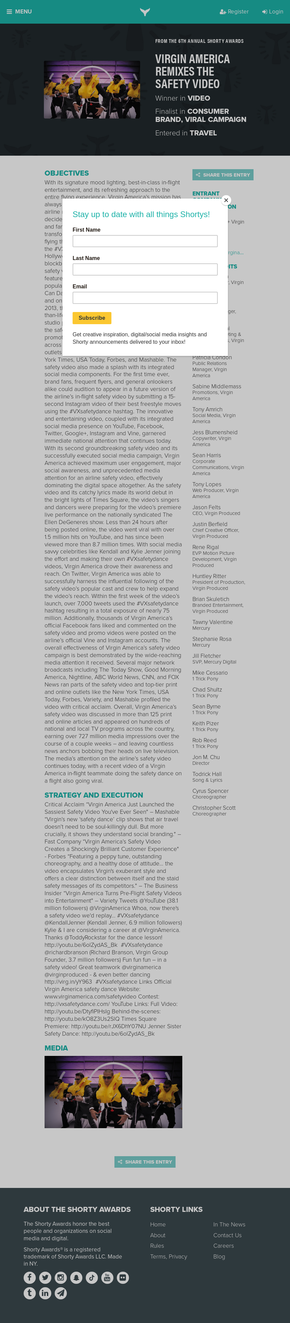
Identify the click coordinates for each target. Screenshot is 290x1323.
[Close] (226, 200)
